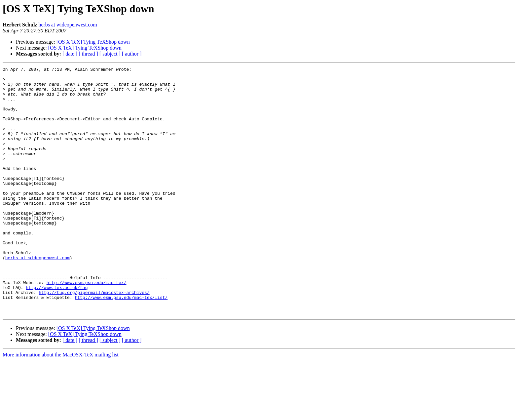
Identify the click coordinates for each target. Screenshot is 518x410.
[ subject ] (110, 54)
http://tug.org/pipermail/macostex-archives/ (94, 338)
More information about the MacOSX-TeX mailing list (61, 404)
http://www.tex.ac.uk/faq (57, 332)
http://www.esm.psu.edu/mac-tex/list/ (121, 344)
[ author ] (132, 54)
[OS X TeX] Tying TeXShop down (93, 42)
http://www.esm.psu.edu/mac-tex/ (87, 326)
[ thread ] (88, 54)
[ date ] (69, 54)
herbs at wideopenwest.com (67, 24)
